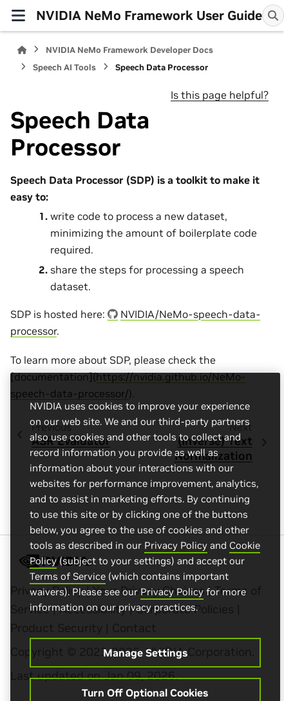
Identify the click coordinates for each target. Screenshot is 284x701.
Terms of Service (68, 590)
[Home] (21, 50)
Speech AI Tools (64, 67)
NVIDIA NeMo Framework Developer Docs (129, 49)
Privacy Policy (175, 559)
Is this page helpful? (220, 94)
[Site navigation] (18, 15)
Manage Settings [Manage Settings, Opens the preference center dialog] (145, 666)
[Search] (273, 15)
